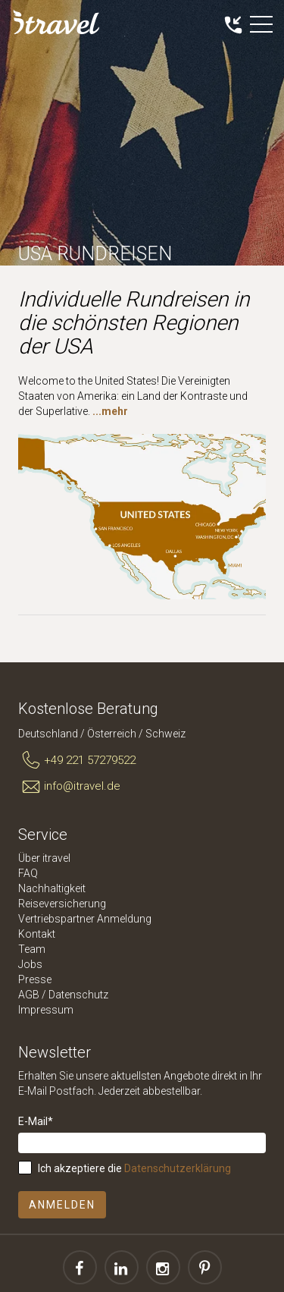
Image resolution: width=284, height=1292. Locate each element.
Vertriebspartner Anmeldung (84, 919)
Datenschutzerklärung (177, 1168)
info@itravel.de (69, 787)
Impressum (45, 1010)
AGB (28, 995)
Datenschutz (78, 995)
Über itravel (44, 858)
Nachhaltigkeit (52, 888)
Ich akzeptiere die (134, 1168)
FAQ (28, 873)
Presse (34, 979)
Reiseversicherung (62, 903)
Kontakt (36, 934)
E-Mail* (35, 1121)
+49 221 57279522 (77, 761)
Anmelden (62, 1205)
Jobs (30, 964)
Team (31, 949)
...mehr (110, 411)
